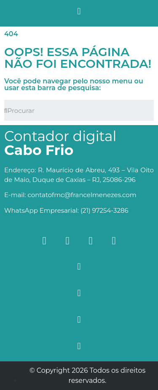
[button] (79, 11)
